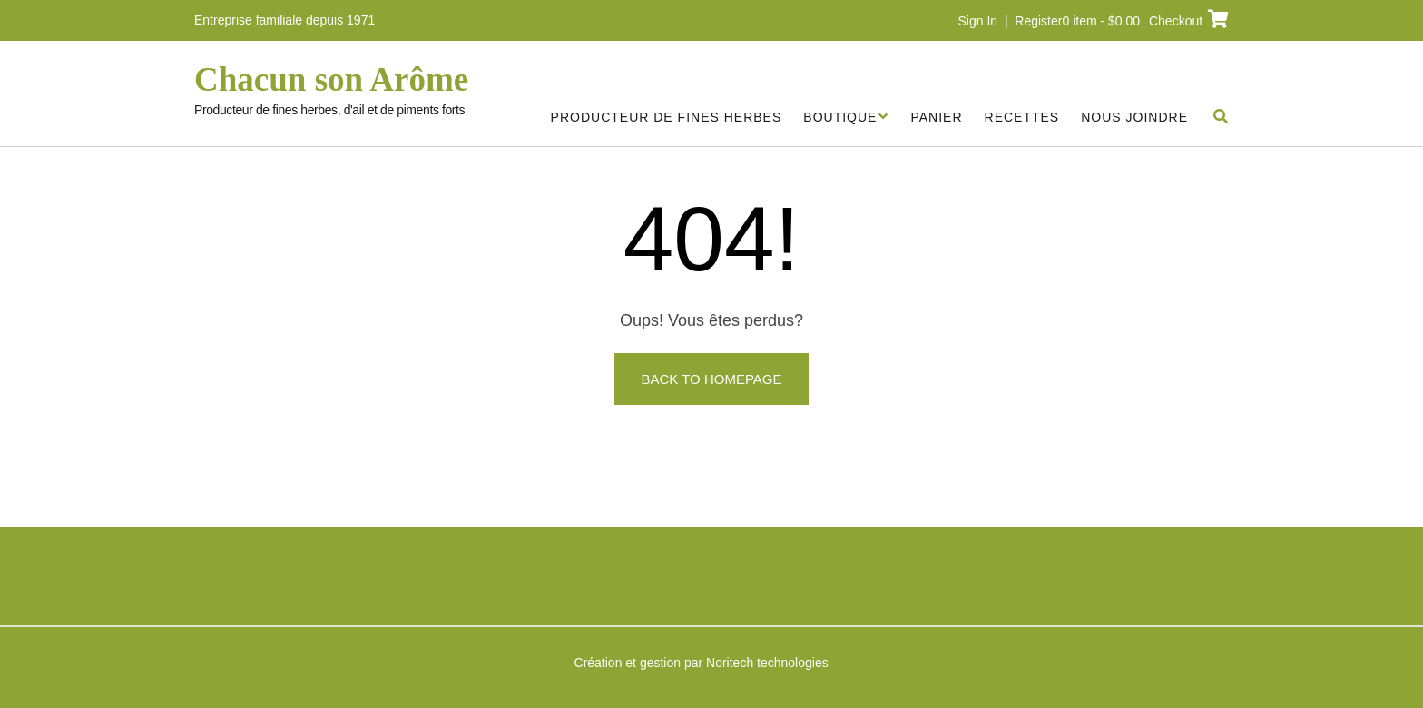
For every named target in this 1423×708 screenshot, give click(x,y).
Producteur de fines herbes (666, 117)
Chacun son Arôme (331, 80)
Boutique (840, 117)
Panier (936, 117)
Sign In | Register (1010, 21)
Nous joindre (1134, 117)
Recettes (1022, 117)
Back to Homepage (711, 379)
